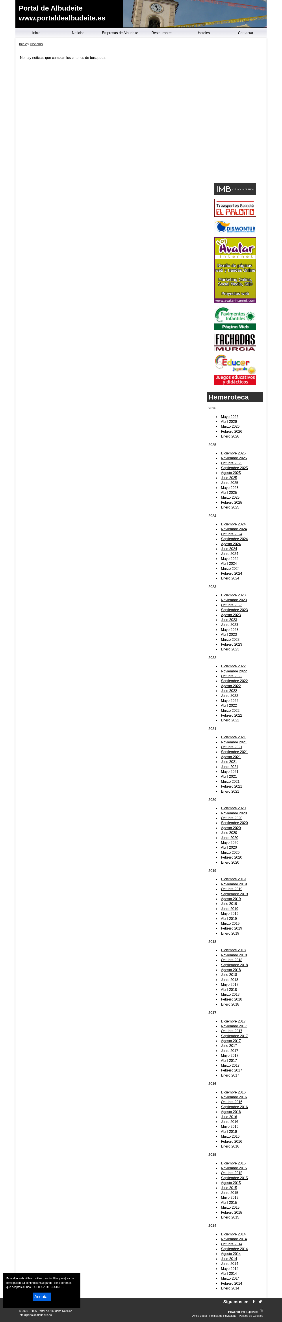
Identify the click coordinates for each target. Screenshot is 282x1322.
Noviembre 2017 (234, 1026)
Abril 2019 (229, 919)
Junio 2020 (229, 838)
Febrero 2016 (231, 1141)
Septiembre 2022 (234, 681)
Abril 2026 (229, 421)
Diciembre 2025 (233, 453)
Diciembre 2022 (233, 666)
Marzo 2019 (230, 923)
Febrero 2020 (231, 857)
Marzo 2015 (230, 1207)
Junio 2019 (229, 909)
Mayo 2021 (229, 772)
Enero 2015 (230, 1217)
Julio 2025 (229, 478)
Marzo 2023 (230, 639)
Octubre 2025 (231, 463)
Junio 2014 (229, 1264)
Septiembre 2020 (234, 823)
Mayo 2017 (229, 1055)
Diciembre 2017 (233, 1021)
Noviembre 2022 (234, 671)
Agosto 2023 (231, 615)
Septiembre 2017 (234, 1036)
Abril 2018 (229, 990)
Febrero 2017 (231, 1070)
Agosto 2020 (231, 828)
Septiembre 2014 (234, 1249)
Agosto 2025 (231, 473)
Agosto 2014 (231, 1254)
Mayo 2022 (229, 701)
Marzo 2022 (230, 710)
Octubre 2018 (231, 960)
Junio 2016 (229, 1122)
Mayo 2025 (229, 488)
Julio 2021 (229, 762)
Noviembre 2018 (234, 955)
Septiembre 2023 (234, 610)
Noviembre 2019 (234, 884)
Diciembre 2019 (233, 879)
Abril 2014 (229, 1273)
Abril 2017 (229, 1060)
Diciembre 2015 (233, 1163)
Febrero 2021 (231, 786)
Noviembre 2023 (234, 600)
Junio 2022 (229, 695)
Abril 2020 (229, 847)
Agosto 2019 (231, 899)
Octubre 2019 (231, 889)
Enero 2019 (230, 933)
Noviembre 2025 (234, 458)
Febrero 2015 (231, 1212)
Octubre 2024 (231, 534)
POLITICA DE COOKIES (47, 1287)
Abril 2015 (229, 1202)
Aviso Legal (199, 1315)
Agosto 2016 (231, 1112)
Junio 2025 (229, 483)
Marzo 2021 (230, 781)
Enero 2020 (230, 862)
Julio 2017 (229, 1046)
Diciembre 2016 (233, 1092)
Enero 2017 (230, 1075)
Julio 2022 (229, 691)
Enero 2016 (230, 1146)
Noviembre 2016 (234, 1097)
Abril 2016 (229, 1131)
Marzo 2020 (230, 852)
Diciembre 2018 (233, 950)
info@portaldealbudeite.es (35, 1315)
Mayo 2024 (229, 559)
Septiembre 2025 (234, 468)
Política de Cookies (251, 1315)
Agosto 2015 (231, 1183)
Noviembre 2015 (234, 1168)
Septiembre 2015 (234, 1178)
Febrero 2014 (231, 1283)
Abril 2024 (229, 563)
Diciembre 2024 (233, 524)
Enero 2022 (230, 720)
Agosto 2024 (231, 544)
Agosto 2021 (231, 757)
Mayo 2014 (229, 1269)
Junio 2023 (229, 624)
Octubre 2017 (231, 1031)
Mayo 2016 (229, 1126)
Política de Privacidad (222, 1315)
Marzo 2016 (230, 1136)
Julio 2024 (229, 549)
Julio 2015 (229, 1188)
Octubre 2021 (231, 747)
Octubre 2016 (231, 1102)
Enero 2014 (230, 1288)
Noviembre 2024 (234, 529)
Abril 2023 (229, 634)
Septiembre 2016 (234, 1107)
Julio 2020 (229, 833)
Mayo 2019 (229, 913)
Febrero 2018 (231, 999)
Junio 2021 (229, 767)
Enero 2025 (230, 507)
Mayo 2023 (229, 630)
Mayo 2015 (229, 1197)
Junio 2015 (229, 1193)
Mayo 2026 (229, 417)
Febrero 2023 (231, 644)
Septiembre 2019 (234, 894)
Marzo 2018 (230, 994)
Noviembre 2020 (234, 813)
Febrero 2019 (231, 928)
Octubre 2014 (231, 1244)
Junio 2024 (229, 554)
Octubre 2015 (231, 1173)
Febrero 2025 (231, 502)
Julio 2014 (229, 1259)
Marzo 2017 (230, 1065)
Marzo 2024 (230, 568)
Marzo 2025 (230, 497)
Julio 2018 (229, 975)
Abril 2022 (229, 705)
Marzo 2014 (230, 1278)
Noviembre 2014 (234, 1239)
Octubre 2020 (231, 818)
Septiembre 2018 (234, 965)
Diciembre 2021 (233, 737)
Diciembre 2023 (233, 595)
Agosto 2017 (231, 1041)
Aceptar (41, 1296)
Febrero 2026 (231, 431)
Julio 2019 (229, 904)
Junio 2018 (229, 980)
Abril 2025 (229, 492)
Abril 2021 (229, 776)
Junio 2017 (229, 1051)
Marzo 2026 (230, 426)
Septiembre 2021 (234, 752)
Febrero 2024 (231, 573)
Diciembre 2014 (233, 1234)
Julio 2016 (229, 1117)
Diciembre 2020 (233, 808)
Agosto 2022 (231, 686)
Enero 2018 (230, 1004)
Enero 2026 (230, 436)
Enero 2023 (230, 649)
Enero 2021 (230, 791)
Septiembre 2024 (234, 539)
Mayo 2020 (229, 842)
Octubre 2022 (231, 676)
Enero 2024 (230, 578)
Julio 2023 (229, 620)
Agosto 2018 (231, 970)
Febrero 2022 (231, 715)
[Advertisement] (235, 111)
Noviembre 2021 (234, 742)
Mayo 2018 (229, 984)
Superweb (252, 1311)
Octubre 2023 (231, 605)
